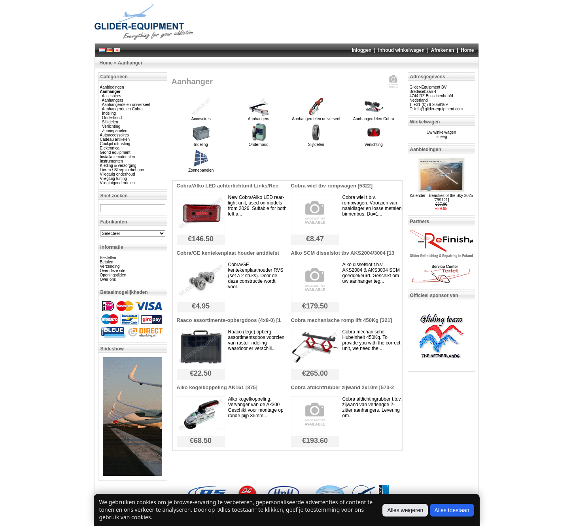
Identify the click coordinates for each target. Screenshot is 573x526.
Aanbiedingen (112, 87)
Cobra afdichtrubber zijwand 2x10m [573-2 (342, 387)
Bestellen (108, 257)
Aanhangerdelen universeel (126, 104)
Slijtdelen (110, 122)
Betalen (106, 262)
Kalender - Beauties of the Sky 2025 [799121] (441, 197)
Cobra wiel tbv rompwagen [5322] (332, 186)
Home (467, 50)
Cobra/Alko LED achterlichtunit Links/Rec (227, 186)
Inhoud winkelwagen (401, 50)
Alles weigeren (405, 510)
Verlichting (111, 126)
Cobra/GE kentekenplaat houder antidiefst (228, 253)
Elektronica (109, 148)
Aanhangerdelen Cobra (122, 109)
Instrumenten (111, 161)
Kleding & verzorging (118, 165)
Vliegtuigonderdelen (117, 183)
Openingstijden (113, 275)
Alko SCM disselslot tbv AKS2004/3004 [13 (343, 253)
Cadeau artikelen (115, 139)
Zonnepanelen (114, 131)
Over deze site (112, 271)
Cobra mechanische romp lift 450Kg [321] (341, 320)
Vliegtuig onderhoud (117, 174)
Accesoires (111, 96)
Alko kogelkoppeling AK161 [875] (217, 387)
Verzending (110, 266)
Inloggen (361, 50)
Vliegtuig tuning (113, 178)
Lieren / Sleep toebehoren (123, 170)
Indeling (109, 113)
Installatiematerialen (117, 157)
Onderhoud (112, 117)
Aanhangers (112, 100)
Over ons (108, 279)
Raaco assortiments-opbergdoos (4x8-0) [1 (229, 320)
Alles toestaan (452, 510)
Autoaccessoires (114, 135)
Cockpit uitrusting (115, 144)
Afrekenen (442, 50)
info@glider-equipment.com (438, 109)
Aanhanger (130, 63)
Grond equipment (115, 152)
